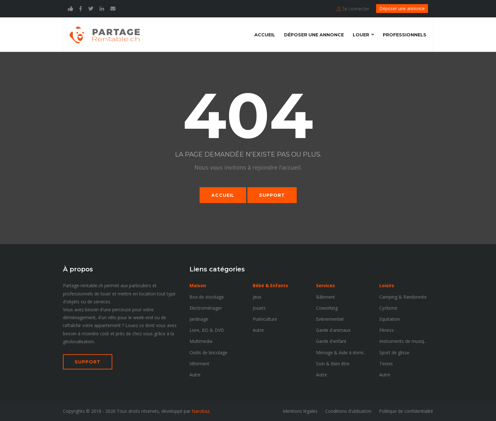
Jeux (257, 297)
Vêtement (199, 363)
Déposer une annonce (402, 8)
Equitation (389, 319)
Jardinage (198, 319)
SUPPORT (88, 361)
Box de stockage (206, 297)
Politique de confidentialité (406, 411)
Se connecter (353, 9)
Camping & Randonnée (403, 297)
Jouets (259, 308)
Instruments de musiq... (403, 341)
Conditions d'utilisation (348, 411)
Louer (361, 34)
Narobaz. (201, 411)
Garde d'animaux (333, 330)
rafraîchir (72, 325)
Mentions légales (300, 411)
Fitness (386, 330)
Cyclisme (388, 308)
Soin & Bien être (333, 363)
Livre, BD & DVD (206, 330)
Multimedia (200, 341)
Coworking (327, 308)
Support (272, 195)
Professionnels (404, 34)
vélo (112, 317)
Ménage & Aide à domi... (341, 352)
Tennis (386, 363)
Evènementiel (330, 319)
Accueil (264, 34)
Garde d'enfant (331, 341)
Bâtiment (325, 297)
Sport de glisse (394, 352)
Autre (195, 374)
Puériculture (265, 319)
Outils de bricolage (208, 352)
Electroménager (205, 308)
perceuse (121, 309)
